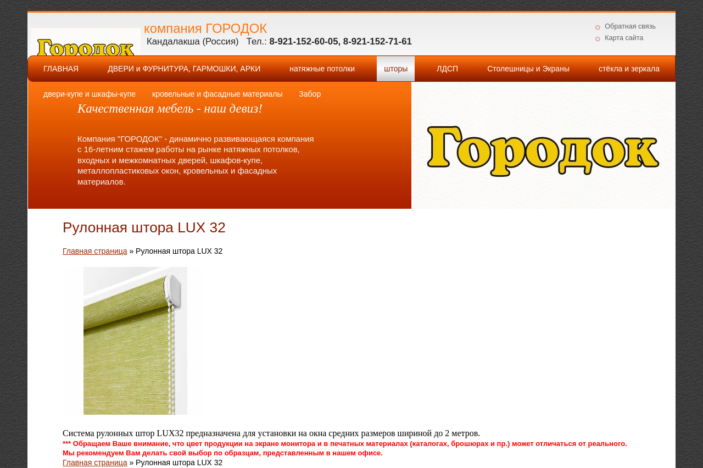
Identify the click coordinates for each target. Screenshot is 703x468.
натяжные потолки (322, 68)
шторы (396, 68)
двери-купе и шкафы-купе (89, 94)
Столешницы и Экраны (528, 68)
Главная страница (95, 251)
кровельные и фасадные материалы (217, 94)
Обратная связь (630, 26)
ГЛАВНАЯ (61, 68)
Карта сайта (624, 38)
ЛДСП (447, 68)
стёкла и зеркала (629, 68)
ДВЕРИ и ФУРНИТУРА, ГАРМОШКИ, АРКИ (184, 68)
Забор (310, 94)
